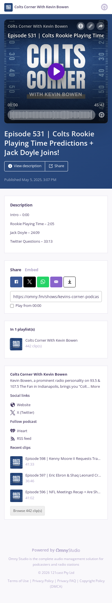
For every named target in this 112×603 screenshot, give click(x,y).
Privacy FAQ (66, 580)
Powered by (56, 550)
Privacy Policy (43, 580)
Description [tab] (21, 205)
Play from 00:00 (25, 306)
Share (56, 166)
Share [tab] (15, 269)
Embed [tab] (31, 269)
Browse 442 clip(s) (27, 511)
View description (24, 166)
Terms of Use (18, 580)
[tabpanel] (56, 228)
